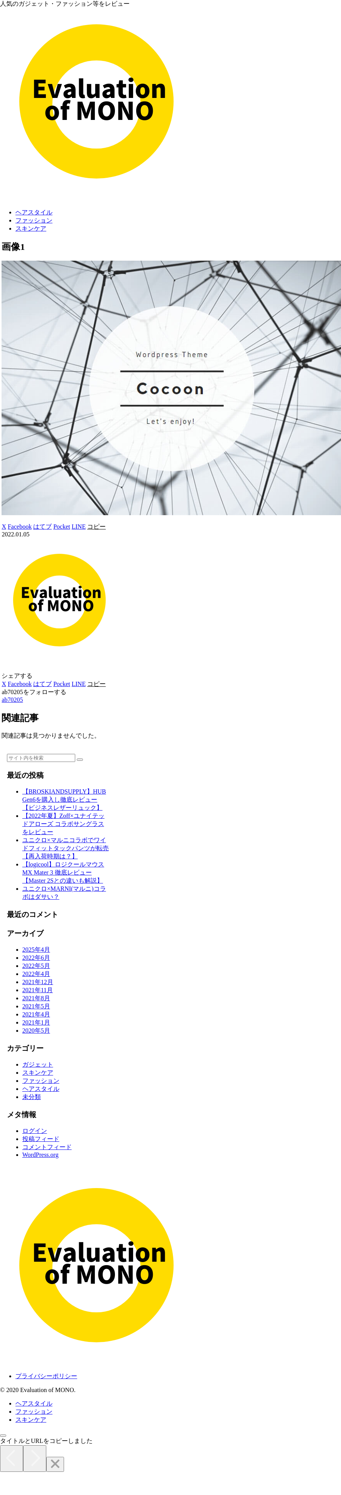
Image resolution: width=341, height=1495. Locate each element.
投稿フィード (40, 1139)
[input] (41, 758)
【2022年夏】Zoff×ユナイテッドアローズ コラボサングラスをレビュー (63, 823)
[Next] (34, 1458)
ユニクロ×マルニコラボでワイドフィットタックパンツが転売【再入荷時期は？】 (65, 848)
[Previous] (11, 1458)
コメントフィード (47, 1147)
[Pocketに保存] (61, 526)
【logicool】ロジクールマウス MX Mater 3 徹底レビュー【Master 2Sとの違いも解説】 (63, 872)
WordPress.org (40, 1154)
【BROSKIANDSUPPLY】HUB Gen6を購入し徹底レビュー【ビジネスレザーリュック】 (64, 799)
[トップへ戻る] (3, 1435)
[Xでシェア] (4, 526)
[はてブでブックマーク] (42, 526)
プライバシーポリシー (46, 1376)
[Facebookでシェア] (20, 526)
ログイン (34, 1131)
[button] (96, 526)
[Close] (55, 1464)
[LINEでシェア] (79, 526)
